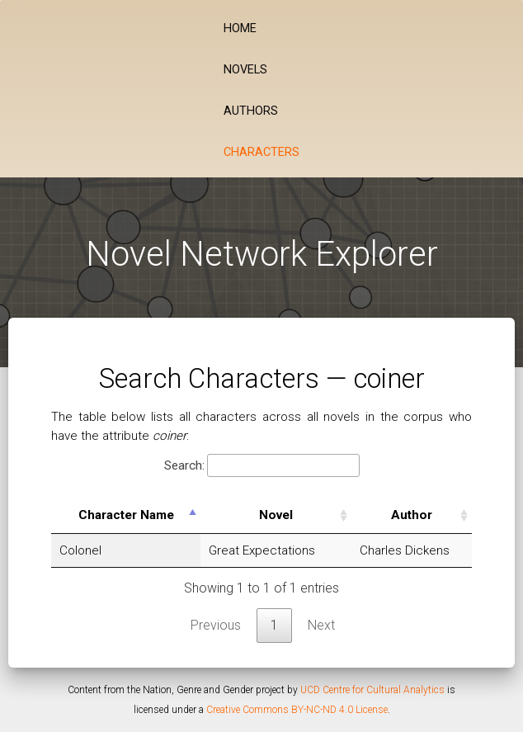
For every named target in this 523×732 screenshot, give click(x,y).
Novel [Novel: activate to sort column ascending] (273, 515)
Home (240, 28)
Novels (245, 70)
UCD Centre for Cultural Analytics (372, 690)
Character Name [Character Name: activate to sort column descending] (125, 515)
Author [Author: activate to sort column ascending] (408, 515)
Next (321, 625)
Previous (216, 625)
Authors (251, 111)
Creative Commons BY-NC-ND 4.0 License (297, 709)
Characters (261, 152)
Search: (262, 466)
